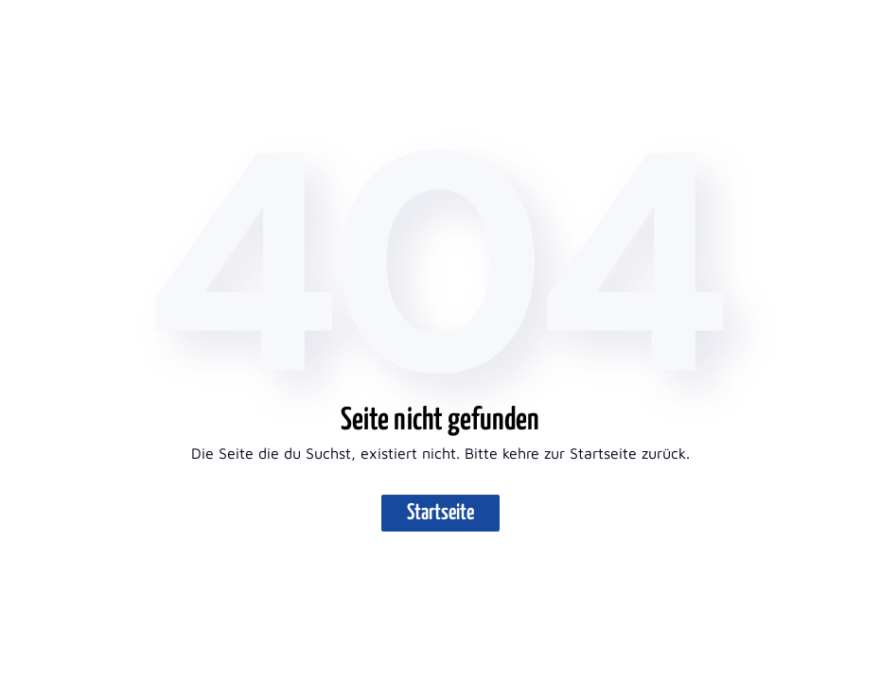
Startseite (440, 513)
